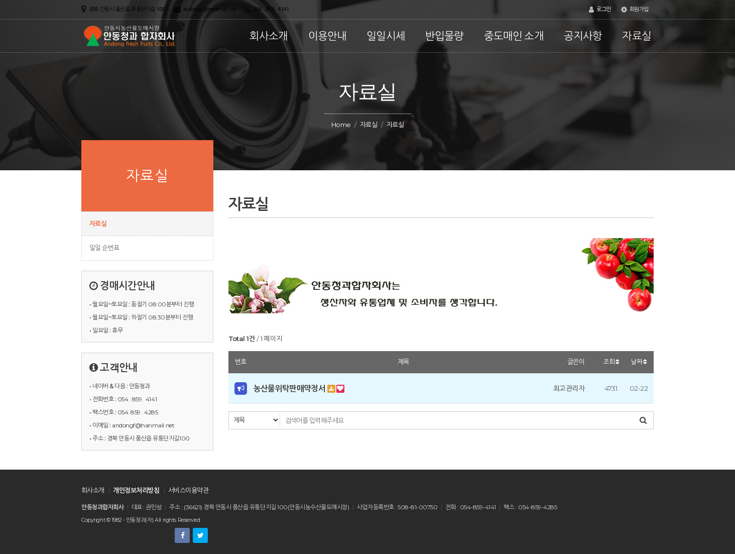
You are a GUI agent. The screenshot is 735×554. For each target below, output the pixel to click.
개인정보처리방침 (136, 490)
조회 (611, 362)
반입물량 (444, 36)
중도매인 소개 (514, 36)
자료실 (636, 36)
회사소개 (269, 36)
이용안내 (327, 36)
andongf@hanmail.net (209, 9)
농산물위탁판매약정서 (290, 388)
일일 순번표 (104, 248)
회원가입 (635, 9)
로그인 (600, 9)
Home (341, 125)
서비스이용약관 (188, 490)
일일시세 (385, 36)
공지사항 (583, 36)
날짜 (639, 362)
